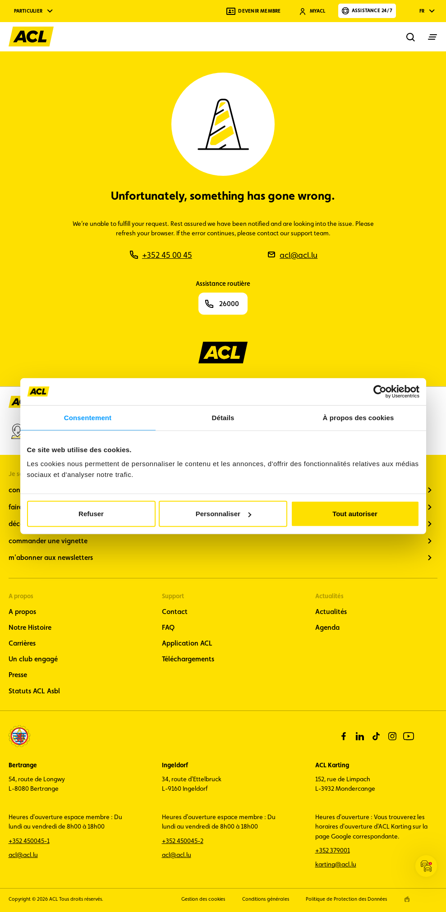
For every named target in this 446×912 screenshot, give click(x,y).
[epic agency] (407, 899)
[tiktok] (376, 736)
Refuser (91, 514)
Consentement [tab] (87, 417)
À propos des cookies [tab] (358, 417)
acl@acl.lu (298, 255)
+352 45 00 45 (167, 255)
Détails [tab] (223, 417)
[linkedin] (359, 736)
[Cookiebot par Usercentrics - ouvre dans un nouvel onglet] (379, 391)
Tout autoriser (354, 514)
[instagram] (392, 736)
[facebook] (343, 736)
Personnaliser (223, 514)
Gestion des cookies (203, 899)
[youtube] (408, 736)
